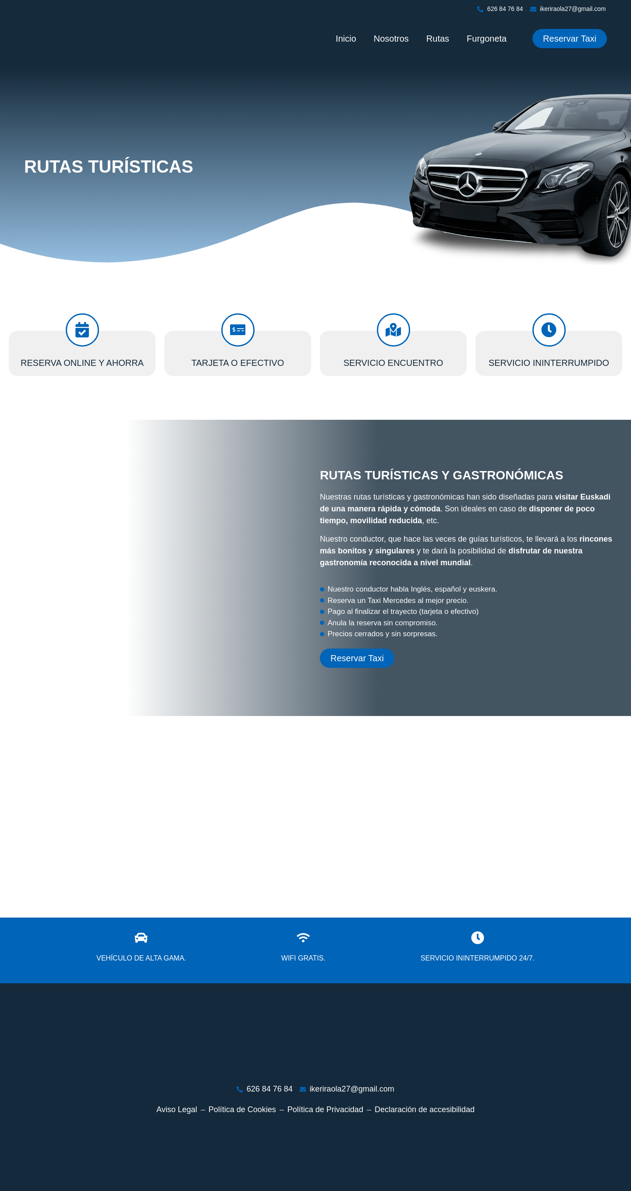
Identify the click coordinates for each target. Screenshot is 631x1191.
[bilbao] (315, 817)
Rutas (437, 38)
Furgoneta (487, 38)
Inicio (346, 38)
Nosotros (391, 38)
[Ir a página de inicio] (50, 38)
